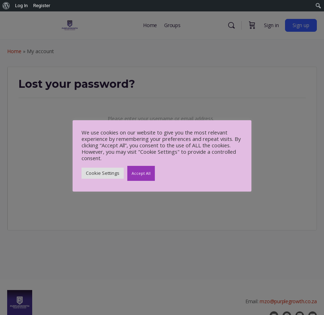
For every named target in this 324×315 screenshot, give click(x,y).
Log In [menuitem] (21, 5)
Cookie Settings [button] (102, 173)
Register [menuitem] (41, 5)
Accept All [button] (141, 173)
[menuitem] (6, 5)
